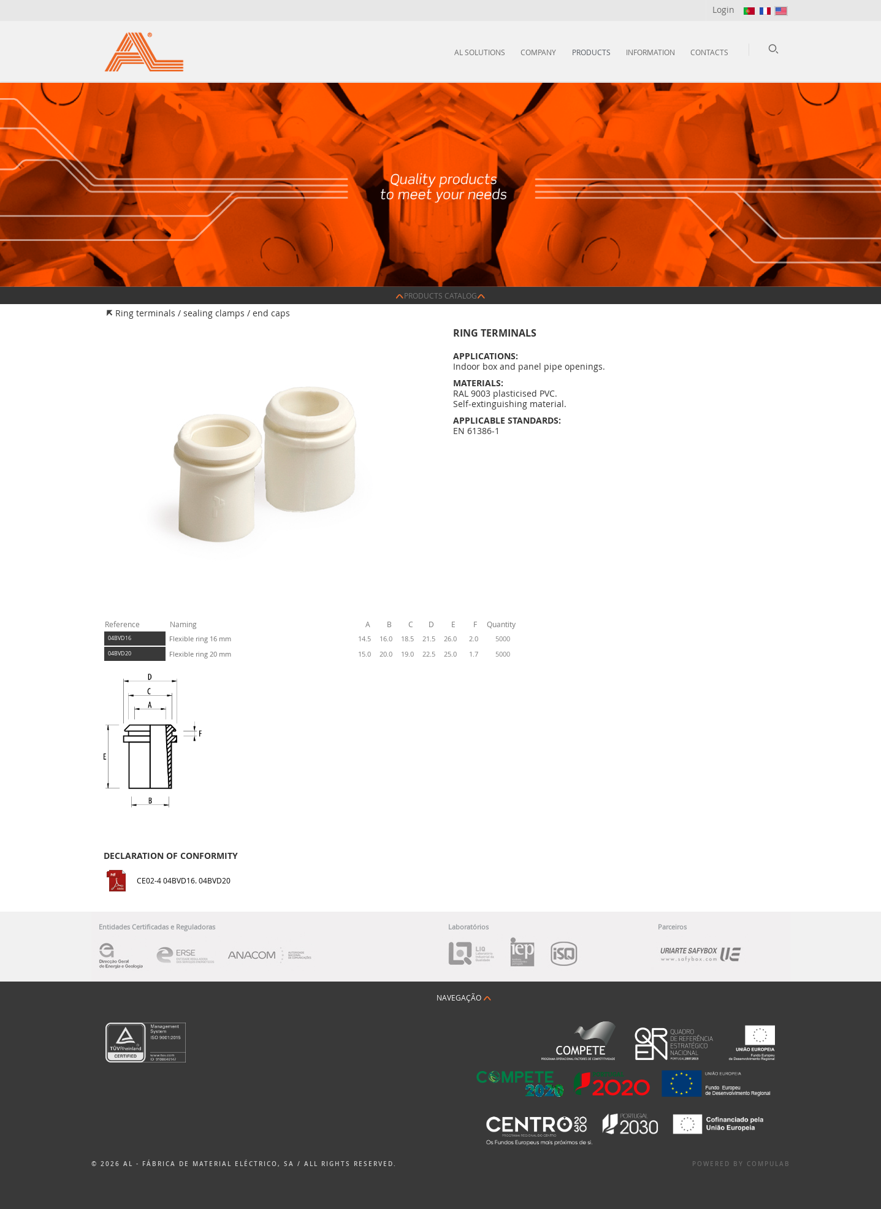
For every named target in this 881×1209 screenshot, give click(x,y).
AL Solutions (479, 52)
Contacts (709, 52)
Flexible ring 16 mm (200, 638)
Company (538, 52)
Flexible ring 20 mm (200, 653)
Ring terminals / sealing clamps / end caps (202, 313)
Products (591, 52)
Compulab (768, 1164)
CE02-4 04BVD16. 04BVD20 (184, 880)
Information (650, 52)
